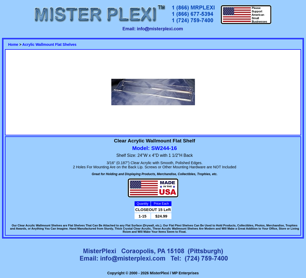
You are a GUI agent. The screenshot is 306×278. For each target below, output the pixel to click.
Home (13, 44)
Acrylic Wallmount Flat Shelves (49, 44)
